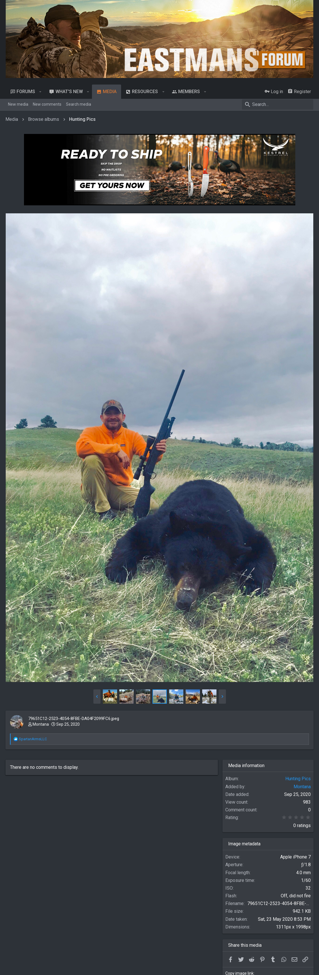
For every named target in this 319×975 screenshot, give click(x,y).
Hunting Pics (297, 778)
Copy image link (239, 972)
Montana (41, 723)
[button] (40, 91)
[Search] (277, 104)
